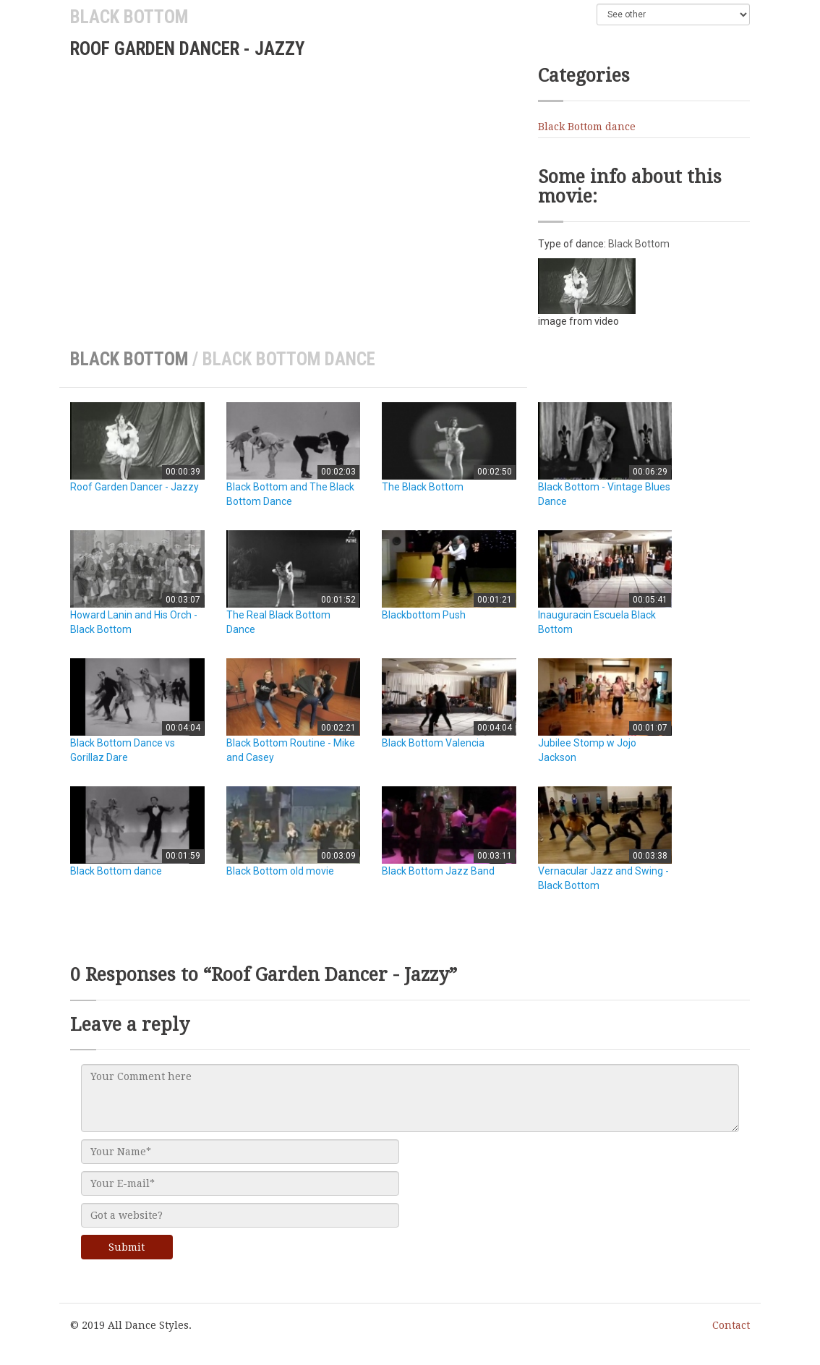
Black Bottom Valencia (433, 743)
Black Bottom (129, 17)
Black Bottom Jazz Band (438, 871)
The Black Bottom (423, 487)
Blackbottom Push (424, 615)
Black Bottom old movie (280, 871)
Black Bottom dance (587, 126)
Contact (731, 1325)
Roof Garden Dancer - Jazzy (134, 487)
